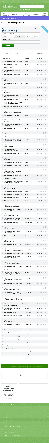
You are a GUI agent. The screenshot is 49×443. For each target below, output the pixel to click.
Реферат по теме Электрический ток (13, 61)
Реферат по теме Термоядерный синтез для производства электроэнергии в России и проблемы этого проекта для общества (13, 101)
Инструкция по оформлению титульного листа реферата (18, 348)
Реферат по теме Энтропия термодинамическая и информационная (10, 66)
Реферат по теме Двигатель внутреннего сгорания (11, 129)
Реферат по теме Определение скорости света (11, 116)
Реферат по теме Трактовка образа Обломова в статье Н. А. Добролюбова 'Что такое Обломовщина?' (13, 273)
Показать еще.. (39, 53)
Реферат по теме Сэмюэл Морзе (12, 87)
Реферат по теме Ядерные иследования (10, 158)
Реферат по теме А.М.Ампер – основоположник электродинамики (13, 111)
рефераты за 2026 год (8, 375)
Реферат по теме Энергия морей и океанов (12, 75)
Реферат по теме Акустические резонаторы (11, 96)
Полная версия (5, 417)
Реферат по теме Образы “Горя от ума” (13, 253)
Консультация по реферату (8, 432)
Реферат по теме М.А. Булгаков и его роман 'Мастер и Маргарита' (13, 214)
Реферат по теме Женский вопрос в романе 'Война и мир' (12, 240)
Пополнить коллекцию (5, 14)
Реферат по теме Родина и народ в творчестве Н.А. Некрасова (12, 325)
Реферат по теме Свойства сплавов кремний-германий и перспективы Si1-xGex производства (12, 140)
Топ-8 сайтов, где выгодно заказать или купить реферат (17, 332)
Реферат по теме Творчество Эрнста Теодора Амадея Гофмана (13, 316)
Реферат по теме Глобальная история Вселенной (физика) (13, 84)
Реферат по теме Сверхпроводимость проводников (13, 107)
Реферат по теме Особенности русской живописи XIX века (11, 236)
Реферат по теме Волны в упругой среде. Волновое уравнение (12, 201)
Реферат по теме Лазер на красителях (13, 133)
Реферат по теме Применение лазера (13, 136)
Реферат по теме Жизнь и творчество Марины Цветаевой (13, 284)
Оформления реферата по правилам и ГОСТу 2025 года (17, 351)
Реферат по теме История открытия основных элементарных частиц (13, 166)
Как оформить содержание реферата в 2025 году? (16, 342)
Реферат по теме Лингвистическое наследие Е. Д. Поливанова (12, 210)
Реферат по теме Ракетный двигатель (13, 191)
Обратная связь (5, 408)
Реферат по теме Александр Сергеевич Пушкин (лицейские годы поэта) (13, 299)
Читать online (45, 61)
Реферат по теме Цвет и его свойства (13, 194)
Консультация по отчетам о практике (11, 435)
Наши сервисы (44, 14)
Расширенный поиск (25, 9)
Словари (35, 14)
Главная (3, 23)
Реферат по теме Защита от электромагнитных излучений (11, 150)
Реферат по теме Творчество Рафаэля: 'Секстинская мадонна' (13, 227)
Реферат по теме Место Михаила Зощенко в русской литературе (12, 218)
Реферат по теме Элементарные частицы (12, 71)
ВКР (2, 429)
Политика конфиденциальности (10, 414)
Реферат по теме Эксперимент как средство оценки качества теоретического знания (12, 177)
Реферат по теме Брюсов (10, 312)
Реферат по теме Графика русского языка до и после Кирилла (12, 223)
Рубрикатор (15, 14)
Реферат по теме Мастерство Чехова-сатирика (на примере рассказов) (13, 262)
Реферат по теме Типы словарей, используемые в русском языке (12, 288)
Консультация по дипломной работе (11, 426)
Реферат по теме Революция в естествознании (11, 154)
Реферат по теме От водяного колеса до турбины (13, 91)
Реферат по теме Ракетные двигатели (13, 162)
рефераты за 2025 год (24, 375)
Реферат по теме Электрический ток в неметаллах (13, 120)
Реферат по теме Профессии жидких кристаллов (13, 124)
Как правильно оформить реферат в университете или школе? (19, 336)
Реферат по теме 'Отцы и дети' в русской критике (12, 308)
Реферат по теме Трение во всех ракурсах (12, 79)
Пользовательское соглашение (9, 411)
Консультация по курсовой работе (10, 423)
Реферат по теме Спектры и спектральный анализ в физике (11, 205)
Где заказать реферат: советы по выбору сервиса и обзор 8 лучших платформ (23, 329)
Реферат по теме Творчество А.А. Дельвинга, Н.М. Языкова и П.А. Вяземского (12, 258)
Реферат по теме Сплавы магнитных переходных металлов (13, 187)
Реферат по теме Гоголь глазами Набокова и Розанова (12, 232)
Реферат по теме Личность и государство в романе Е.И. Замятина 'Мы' (13, 279)
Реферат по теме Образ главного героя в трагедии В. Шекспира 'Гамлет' (13, 249)
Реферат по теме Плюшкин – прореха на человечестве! (13, 320)
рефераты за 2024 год (40, 375)
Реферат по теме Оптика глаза (11, 197)
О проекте (3, 1)
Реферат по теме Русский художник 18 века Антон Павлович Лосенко (13, 304)
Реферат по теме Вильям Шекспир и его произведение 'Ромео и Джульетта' (13, 268)
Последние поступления (26, 14)
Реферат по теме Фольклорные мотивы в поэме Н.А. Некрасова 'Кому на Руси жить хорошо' (13, 294)
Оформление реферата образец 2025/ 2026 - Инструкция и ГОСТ (20, 354)
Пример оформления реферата (11, 345)
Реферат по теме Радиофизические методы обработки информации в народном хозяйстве (12, 171)
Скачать (43, 61)
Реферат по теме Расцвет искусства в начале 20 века (13, 245)
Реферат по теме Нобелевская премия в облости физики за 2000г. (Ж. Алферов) (13, 183)
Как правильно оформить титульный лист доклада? (16, 339)
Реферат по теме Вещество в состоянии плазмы (11, 145)
